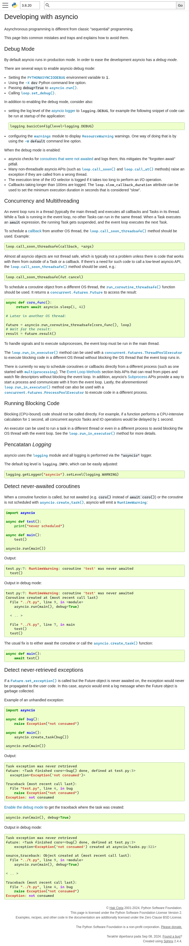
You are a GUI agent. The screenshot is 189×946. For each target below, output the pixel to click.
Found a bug (171, 936)
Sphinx (168, 941)
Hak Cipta (116, 908)
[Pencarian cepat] (113, 5)
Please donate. (171, 927)
